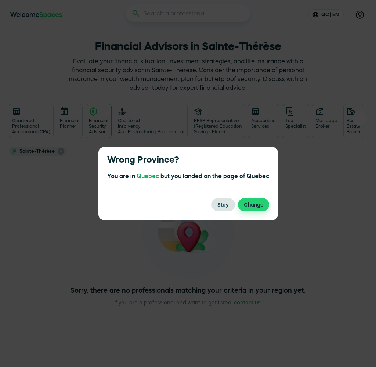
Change (253, 204)
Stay (223, 204)
